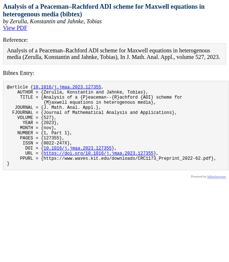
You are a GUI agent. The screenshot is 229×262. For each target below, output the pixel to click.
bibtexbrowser (217, 194)
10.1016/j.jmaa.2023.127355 (67, 88)
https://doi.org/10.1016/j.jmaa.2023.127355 (98, 168)
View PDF (15, 28)
